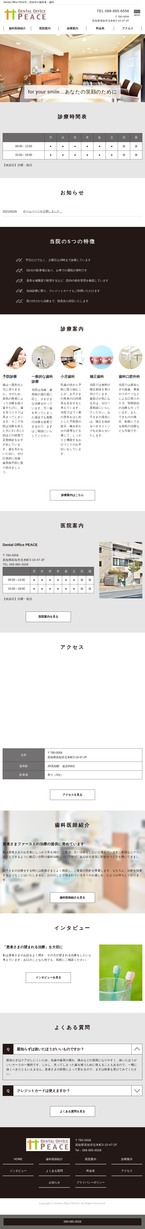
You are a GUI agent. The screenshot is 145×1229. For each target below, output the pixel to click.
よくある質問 (54, 1173)
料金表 (100, 28)
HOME (18, 1161)
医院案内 (45, 28)
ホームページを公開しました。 (43, 211)
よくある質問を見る (72, 1114)
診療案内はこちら (72, 495)
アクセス (127, 28)
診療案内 (72, 28)
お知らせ (54, 1185)
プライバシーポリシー (90, 1185)
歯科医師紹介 (17, 28)
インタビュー (18, 1173)
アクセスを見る (72, 796)
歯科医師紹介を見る (72, 899)
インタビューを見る (48, 980)
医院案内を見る (48, 617)
